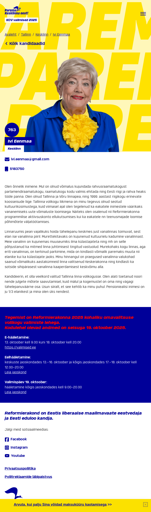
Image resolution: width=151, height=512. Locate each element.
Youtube (15, 456)
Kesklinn (42, 34)
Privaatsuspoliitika (20, 468)
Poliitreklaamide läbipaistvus (28, 477)
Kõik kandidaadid (25, 43)
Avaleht (11, 34)
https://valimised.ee (20, 347)
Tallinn (26, 34)
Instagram (16, 447)
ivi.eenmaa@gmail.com (27, 159)
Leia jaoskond (15, 372)
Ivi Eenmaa (61, 34)
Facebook (16, 439)
